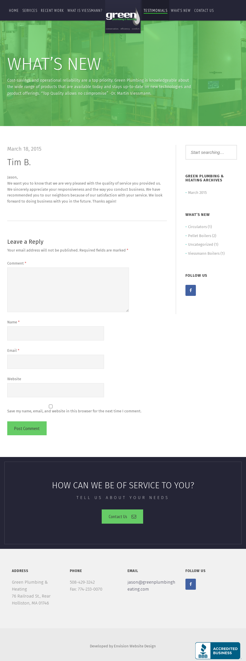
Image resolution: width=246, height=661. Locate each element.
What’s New (181, 10)
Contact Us (122, 516)
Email (13, 350)
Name (13, 322)
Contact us (204, 10)
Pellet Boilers (199, 236)
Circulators (197, 227)
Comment (16, 263)
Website (14, 379)
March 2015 (197, 192)
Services (29, 10)
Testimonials (155, 10)
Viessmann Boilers (204, 253)
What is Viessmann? (85, 10)
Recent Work (52, 10)
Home (14, 10)
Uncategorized (200, 244)
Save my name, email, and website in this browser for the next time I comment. (74, 411)
